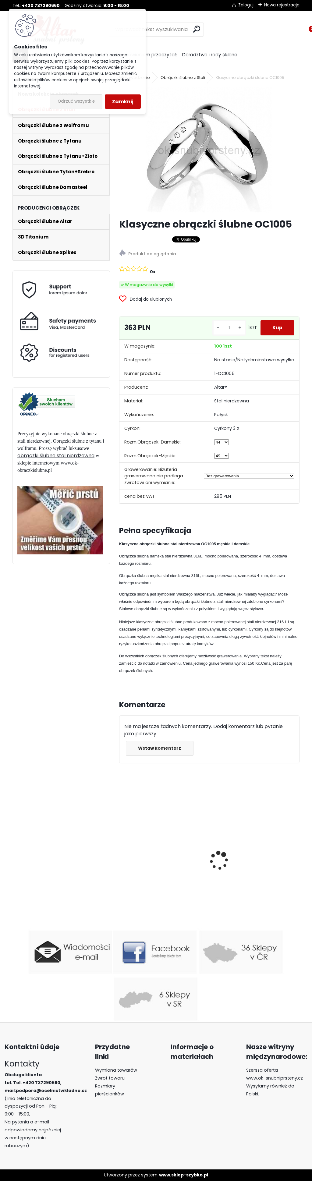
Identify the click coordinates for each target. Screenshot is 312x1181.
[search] (196, 29)
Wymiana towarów (116, 1070)
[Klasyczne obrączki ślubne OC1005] (209, 150)
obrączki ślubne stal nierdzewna (55, 455)
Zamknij (122, 101)
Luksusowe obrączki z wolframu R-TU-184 (161, 881)
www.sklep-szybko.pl (183, 1175)
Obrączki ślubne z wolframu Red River (253, 861)
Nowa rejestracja (282, 5)
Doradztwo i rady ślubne (209, 54)
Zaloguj (246, 5)
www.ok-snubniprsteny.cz (274, 1078)
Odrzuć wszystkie (76, 101)
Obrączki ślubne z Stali (183, 77)
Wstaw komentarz (159, 748)
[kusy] (228, 328)
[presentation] (122, 850)
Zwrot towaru (110, 1078)
